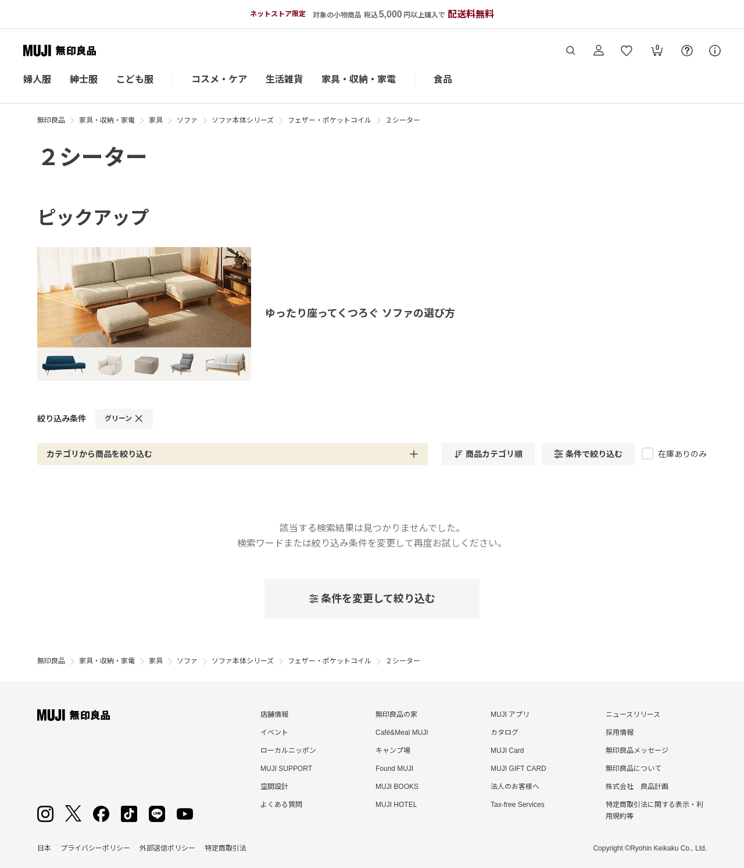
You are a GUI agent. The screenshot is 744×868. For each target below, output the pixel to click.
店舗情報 (274, 714)
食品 (443, 79)
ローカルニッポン (288, 750)
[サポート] (715, 50)
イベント (274, 732)
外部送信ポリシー (167, 848)
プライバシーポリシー (95, 848)
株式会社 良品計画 (637, 787)
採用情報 (620, 732)
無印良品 (51, 120)
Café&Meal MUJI (401, 732)
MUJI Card (507, 750)
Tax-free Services (518, 805)
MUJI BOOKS (397, 787)
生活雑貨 (284, 79)
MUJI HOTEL (396, 805)
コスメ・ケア (219, 79)
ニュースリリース (633, 714)
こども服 (134, 79)
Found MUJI (394, 769)
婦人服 (37, 79)
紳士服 (84, 79)
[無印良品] (73, 715)
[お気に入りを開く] (626, 50)
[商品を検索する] (571, 50)
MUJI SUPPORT (286, 769)
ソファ (187, 120)
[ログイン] (598, 50)
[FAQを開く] (687, 50)
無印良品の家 (396, 714)
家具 (156, 120)
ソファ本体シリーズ (243, 120)
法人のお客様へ (515, 787)
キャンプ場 (392, 750)
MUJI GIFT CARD (518, 769)
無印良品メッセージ (637, 750)
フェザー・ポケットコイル (329, 120)
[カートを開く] (657, 51)
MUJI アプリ (510, 714)
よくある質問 (281, 805)
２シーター (402, 120)
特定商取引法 (225, 848)
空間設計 (274, 787)
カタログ (504, 732)
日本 (44, 848)
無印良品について (633, 769)
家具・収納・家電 (358, 79)
